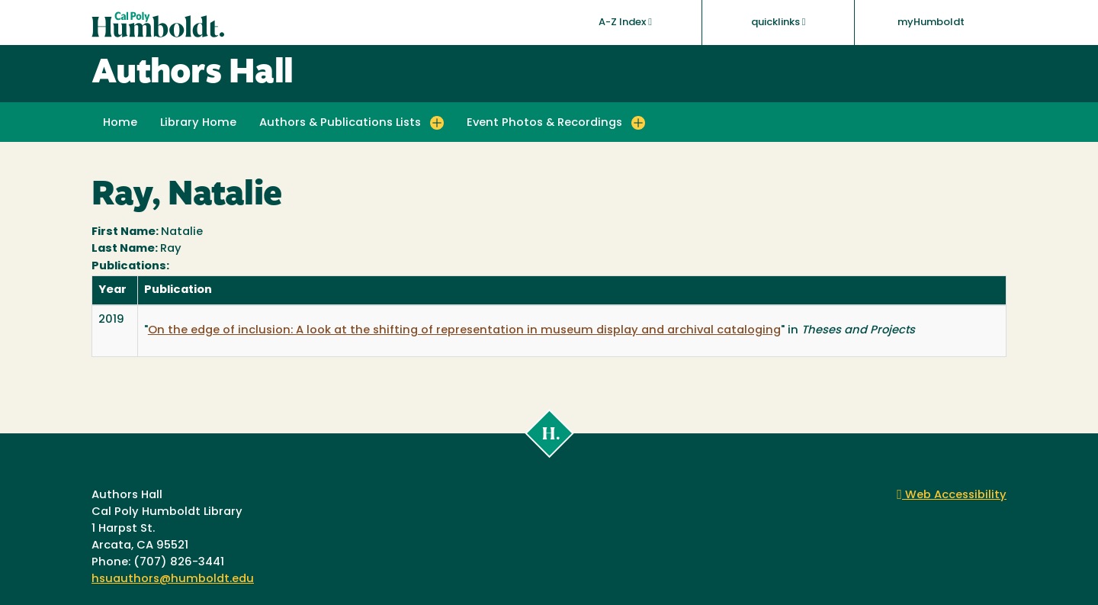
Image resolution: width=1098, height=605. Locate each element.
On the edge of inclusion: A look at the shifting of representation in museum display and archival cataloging (464, 330)
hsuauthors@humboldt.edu (173, 579)
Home (120, 123)
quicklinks (778, 22)
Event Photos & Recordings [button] (544, 123)
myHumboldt (931, 22)
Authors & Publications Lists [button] (340, 123)
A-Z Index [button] (625, 22)
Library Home (198, 123)
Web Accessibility (951, 495)
